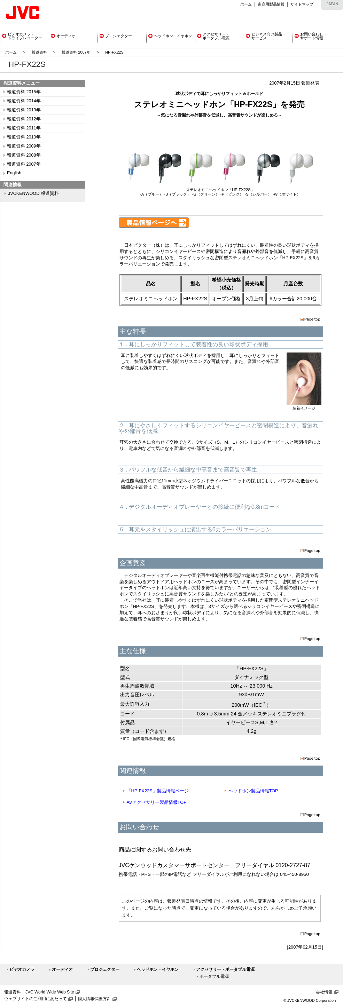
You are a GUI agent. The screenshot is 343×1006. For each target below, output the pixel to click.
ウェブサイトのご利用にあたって (35, 998)
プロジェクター (104, 969)
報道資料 (39, 52)
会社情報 (324, 992)
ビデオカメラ (21, 969)
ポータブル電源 (214, 976)
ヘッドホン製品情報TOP (253, 790)
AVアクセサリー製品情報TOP (157, 802)
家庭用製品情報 (271, 4)
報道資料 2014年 (24, 100)
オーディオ (62, 969)
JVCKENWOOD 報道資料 (33, 193)
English (14, 173)
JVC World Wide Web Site (49, 992)
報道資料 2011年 (24, 128)
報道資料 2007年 (76, 52)
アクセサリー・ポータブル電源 (225, 969)
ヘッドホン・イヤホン (158, 969)
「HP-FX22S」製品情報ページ (158, 790)
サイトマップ (301, 4)
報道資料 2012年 (24, 119)
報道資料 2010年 (24, 137)
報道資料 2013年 (24, 110)
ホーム (246, 4)
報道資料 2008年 (24, 155)
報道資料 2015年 (24, 91)
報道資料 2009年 (24, 146)
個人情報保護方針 (94, 998)
